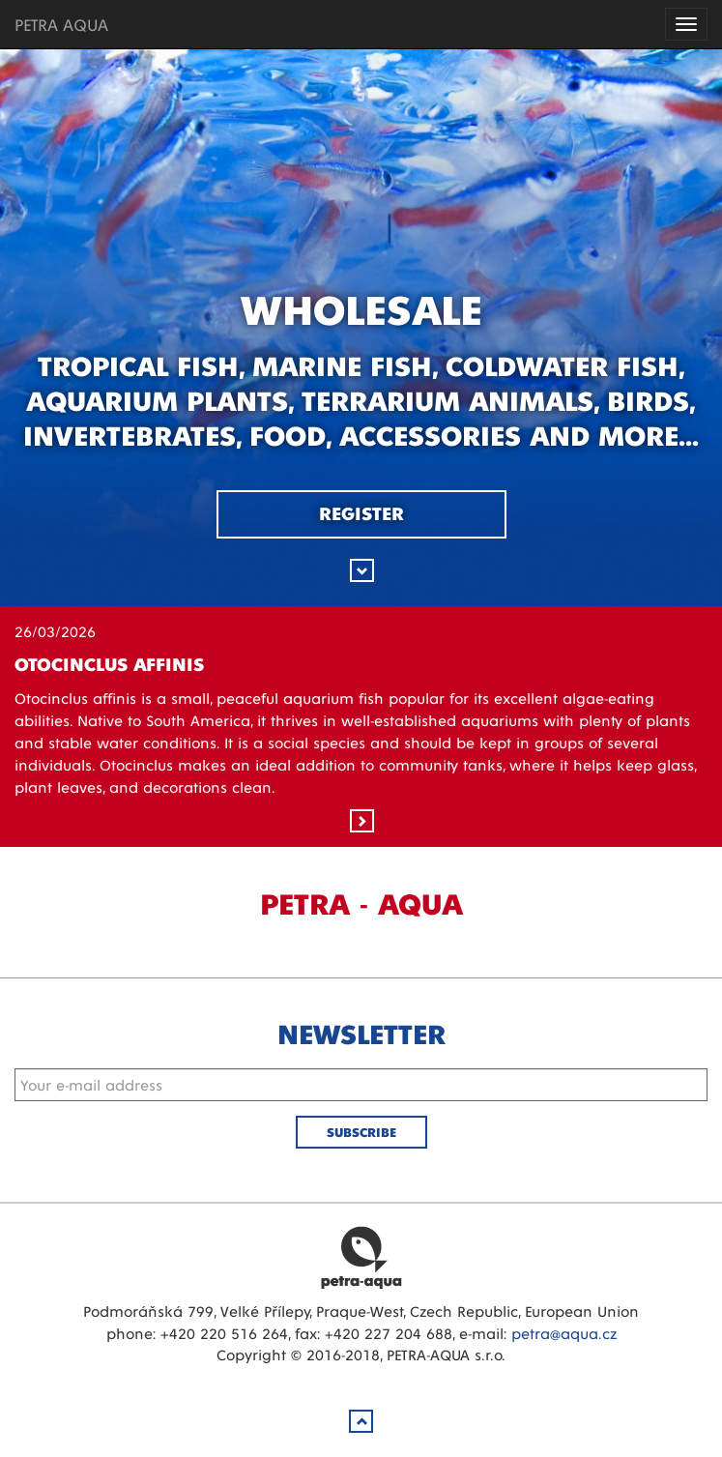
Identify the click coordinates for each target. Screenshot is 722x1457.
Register (361, 512)
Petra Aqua (361, 1257)
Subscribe (361, 1131)
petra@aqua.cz (564, 1333)
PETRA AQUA (61, 24)
